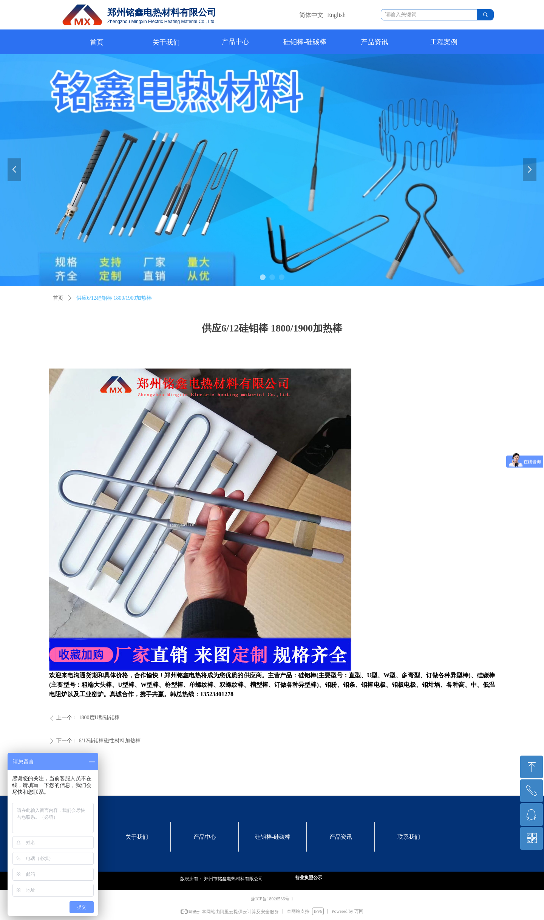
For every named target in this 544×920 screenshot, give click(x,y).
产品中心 (235, 41)
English (336, 15)
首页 (58, 298)
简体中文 (311, 15)
